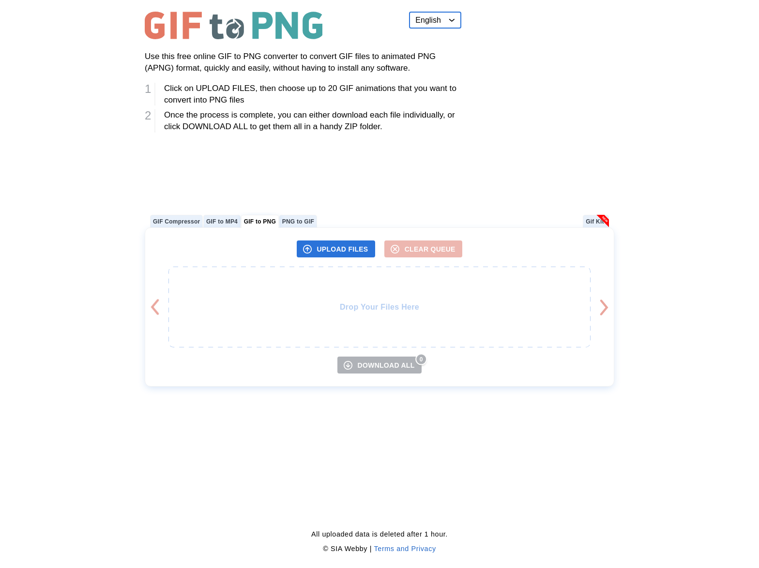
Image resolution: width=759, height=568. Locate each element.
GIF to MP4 (222, 221)
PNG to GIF (298, 221)
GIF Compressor (176, 221)
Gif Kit (595, 221)
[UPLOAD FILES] (336, 248)
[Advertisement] (541, 72)
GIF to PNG (260, 221)
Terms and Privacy (405, 549)
